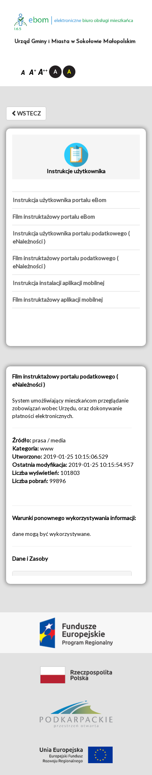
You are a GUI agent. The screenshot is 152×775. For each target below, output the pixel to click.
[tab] (76, 200)
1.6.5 (17, 29)
